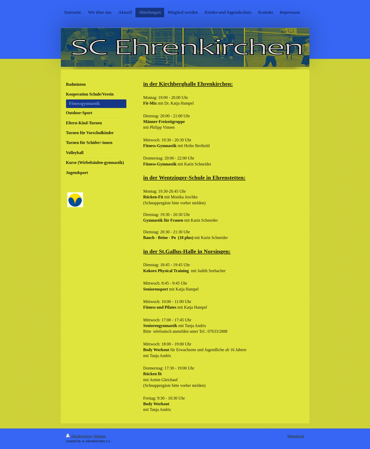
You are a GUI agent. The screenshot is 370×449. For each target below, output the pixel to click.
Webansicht (295, 436)
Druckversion (79, 436)
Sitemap (100, 436)
